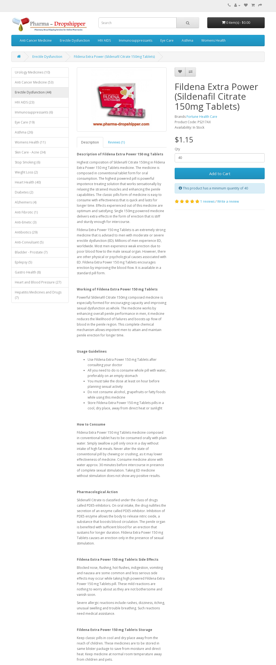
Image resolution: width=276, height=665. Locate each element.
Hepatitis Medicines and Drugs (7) (38, 295)
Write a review (228, 201)
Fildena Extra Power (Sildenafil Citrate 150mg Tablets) (114, 56)
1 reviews (207, 201)
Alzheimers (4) (25, 202)
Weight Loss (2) (26, 172)
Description (90, 142)
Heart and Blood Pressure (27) (38, 282)
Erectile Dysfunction (75, 40)
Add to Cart (219, 173)
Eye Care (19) (24, 122)
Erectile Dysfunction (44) (33, 92)
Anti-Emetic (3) (25, 222)
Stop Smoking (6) (27, 162)
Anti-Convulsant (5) (29, 242)
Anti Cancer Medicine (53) (34, 82)
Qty (177, 149)
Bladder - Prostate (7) (31, 252)
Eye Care (167, 40)
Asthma (187, 40)
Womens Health (213, 40)
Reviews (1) (116, 142)
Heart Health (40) (28, 182)
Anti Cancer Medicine (36, 40)
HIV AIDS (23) (24, 102)
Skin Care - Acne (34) (30, 152)
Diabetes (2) (24, 192)
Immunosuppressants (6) (34, 112)
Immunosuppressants (135, 40)
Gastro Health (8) (28, 272)
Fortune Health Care (202, 116)
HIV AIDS (104, 40)
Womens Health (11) (30, 142)
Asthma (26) (24, 132)
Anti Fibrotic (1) (26, 212)
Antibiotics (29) (26, 232)
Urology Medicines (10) (32, 72)
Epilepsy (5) (23, 262)
